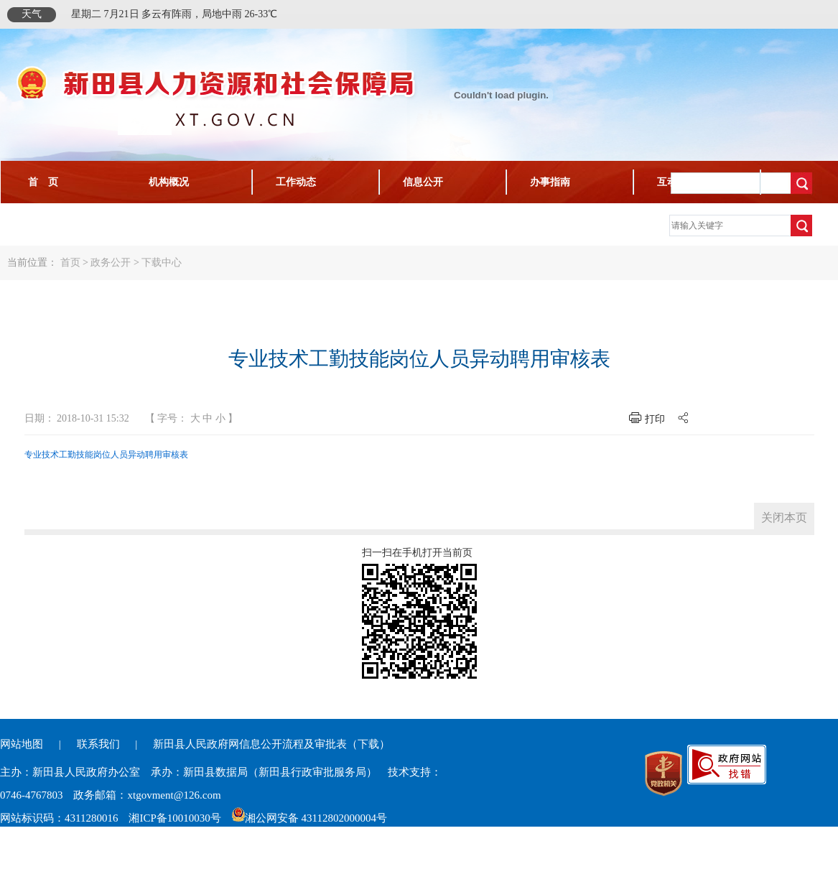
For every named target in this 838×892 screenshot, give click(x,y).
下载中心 (43, 224)
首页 (70, 262)
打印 (655, 419)
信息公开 (423, 182)
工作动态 (296, 182)
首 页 (43, 182)
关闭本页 (784, 517)
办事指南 (550, 182)
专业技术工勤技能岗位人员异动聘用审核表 (106, 455)
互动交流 (677, 182)
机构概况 (169, 182)
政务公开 (110, 262)
